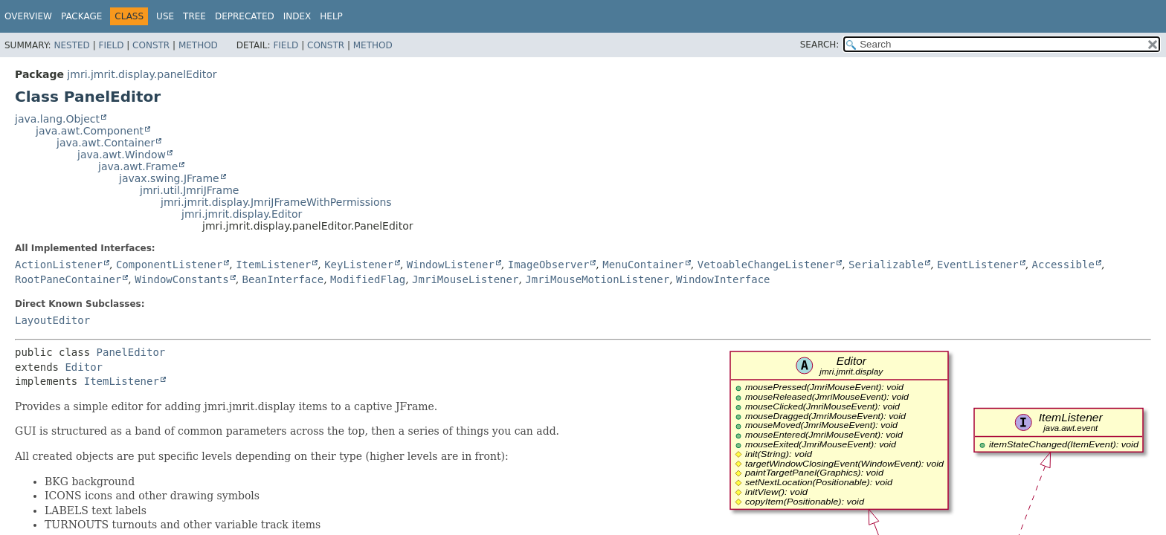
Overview (28, 16)
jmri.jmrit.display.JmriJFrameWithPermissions (276, 202)
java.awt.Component (90, 131)
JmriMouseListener (465, 279)
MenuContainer (643, 264)
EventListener (978, 264)
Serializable (886, 264)
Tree (194, 16)
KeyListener (358, 264)
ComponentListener (169, 264)
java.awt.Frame (138, 166)
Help (331, 16)
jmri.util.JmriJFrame (189, 190)
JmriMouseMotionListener (597, 279)
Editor (84, 367)
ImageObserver (549, 264)
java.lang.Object (57, 119)
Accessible (1063, 264)
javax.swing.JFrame (169, 178)
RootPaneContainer (68, 279)
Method (198, 45)
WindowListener (451, 264)
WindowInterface (723, 279)
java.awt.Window (121, 154)
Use (165, 16)
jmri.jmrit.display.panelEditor (141, 74)
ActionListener (59, 264)
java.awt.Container (106, 143)
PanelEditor (131, 352)
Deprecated (244, 16)
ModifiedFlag (367, 279)
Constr (151, 45)
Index (297, 16)
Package (81, 16)
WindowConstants (181, 279)
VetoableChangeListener (766, 264)
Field (110, 45)
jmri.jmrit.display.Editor (241, 214)
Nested (71, 45)
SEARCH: (820, 44)
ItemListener (273, 264)
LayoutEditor (52, 320)
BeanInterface (283, 279)
